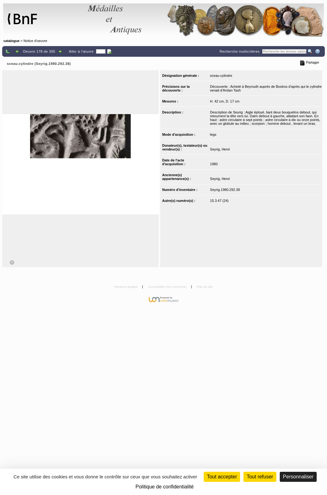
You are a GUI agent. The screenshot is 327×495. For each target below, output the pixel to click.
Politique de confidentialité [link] (164, 486)
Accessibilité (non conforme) (167, 286)
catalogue (11, 41)
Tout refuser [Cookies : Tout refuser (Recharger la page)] (260, 476)
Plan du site (205, 286)
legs (213, 134)
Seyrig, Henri (220, 149)
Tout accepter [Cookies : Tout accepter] (222, 476)
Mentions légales (126, 286)
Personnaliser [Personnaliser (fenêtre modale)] (298, 476)
